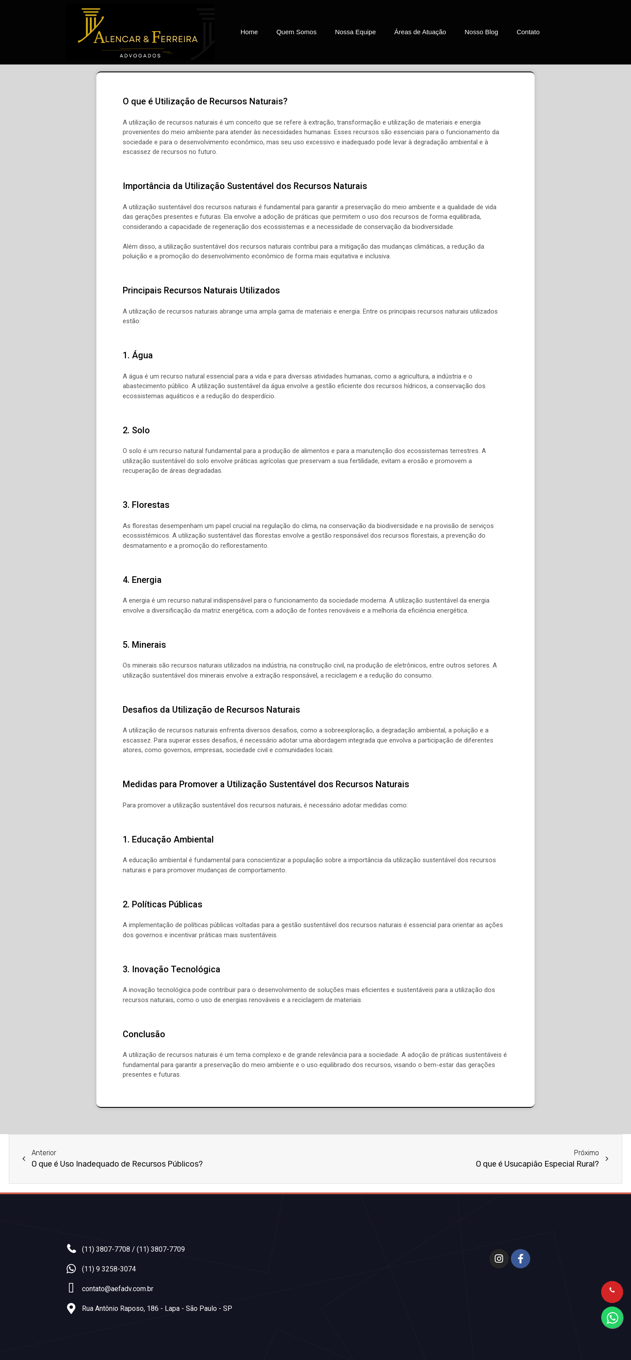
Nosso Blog (481, 32)
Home (249, 32)
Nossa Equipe (355, 32)
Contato (528, 32)
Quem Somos (297, 32)
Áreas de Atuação (420, 32)
